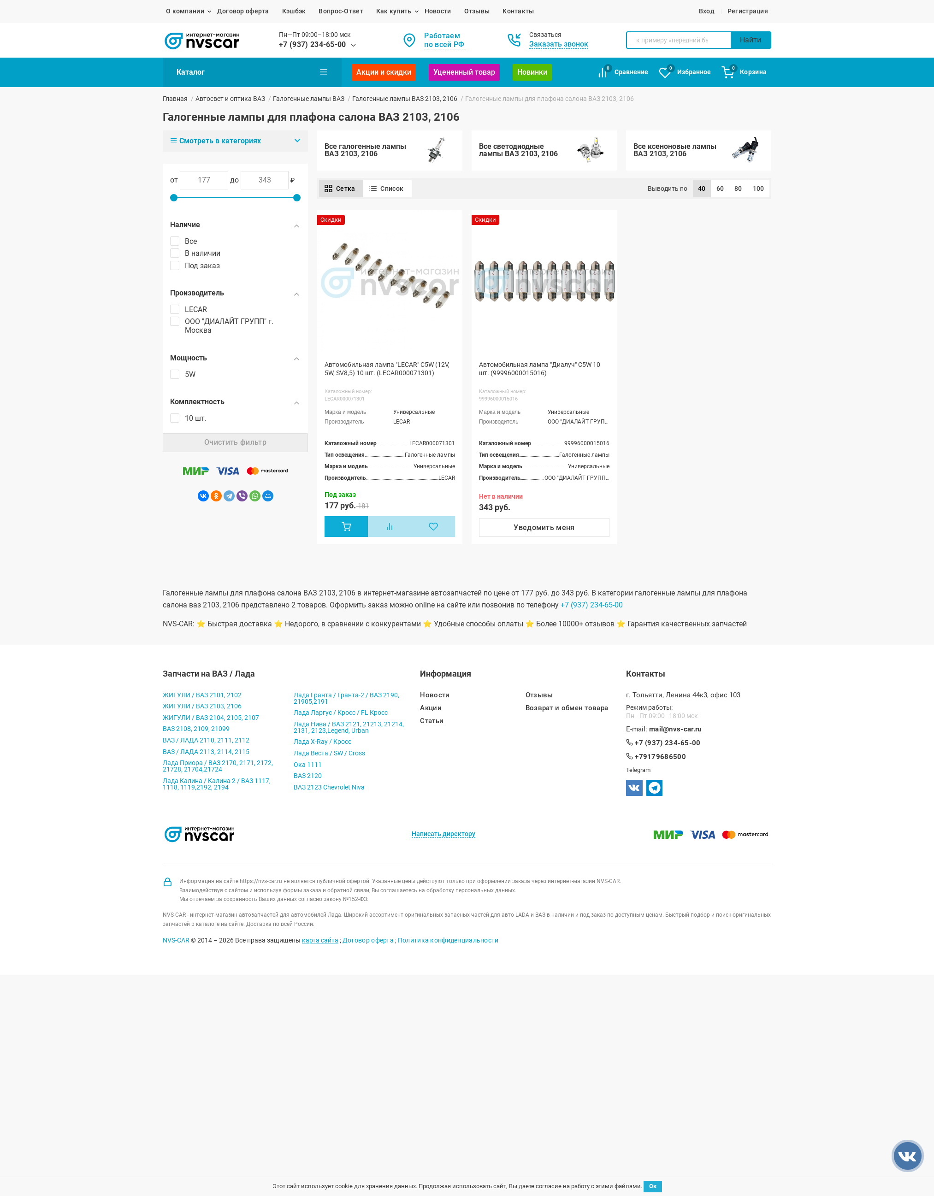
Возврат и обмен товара (567, 711)
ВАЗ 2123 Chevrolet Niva (329, 790)
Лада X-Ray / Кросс (322, 745)
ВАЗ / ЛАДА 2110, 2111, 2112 (206, 743)
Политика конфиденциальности (448, 943)
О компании (185, 11)
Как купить (394, 11)
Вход (707, 11)
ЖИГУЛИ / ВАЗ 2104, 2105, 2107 (211, 721)
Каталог (252, 72)
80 (738, 191)
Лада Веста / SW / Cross (329, 756)
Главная (175, 98)
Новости (438, 11)
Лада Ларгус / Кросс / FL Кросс (341, 716)
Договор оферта (243, 11)
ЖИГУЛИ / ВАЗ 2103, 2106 (202, 709)
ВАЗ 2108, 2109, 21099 (196, 732)
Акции (431, 711)
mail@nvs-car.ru (675, 732)
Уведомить (544, 530)
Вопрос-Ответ (341, 11)
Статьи (431, 724)
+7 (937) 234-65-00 (312, 44)
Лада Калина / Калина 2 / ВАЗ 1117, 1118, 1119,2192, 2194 (217, 787)
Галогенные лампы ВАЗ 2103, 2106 (404, 98)
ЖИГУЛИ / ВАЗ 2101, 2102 (202, 698)
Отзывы (477, 11)
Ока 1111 (308, 768)
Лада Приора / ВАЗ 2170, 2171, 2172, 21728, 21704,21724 (218, 769)
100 (758, 191)
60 (720, 191)
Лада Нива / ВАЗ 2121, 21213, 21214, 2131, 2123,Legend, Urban (349, 730)
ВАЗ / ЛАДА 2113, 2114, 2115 (206, 755)
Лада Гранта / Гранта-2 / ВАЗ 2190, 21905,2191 (346, 701)
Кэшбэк (294, 11)
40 (702, 191)
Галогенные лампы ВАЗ (308, 98)
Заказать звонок (558, 44)
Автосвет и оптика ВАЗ (230, 98)
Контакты (518, 11)
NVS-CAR (176, 943)
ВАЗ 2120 (308, 779)
